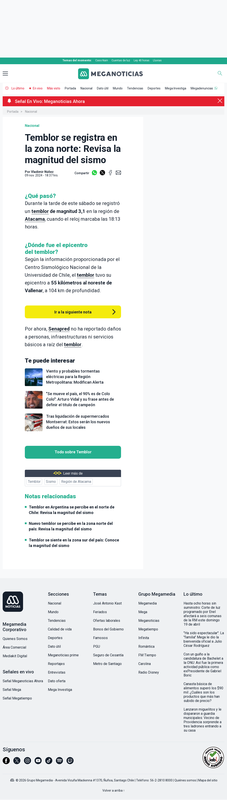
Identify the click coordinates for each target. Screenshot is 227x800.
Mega (142, 612)
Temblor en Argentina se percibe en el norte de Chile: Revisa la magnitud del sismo (71, 510)
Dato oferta (56, 681)
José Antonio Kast (107, 603)
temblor (40, 211)
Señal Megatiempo (17, 698)
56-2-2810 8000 (161, 780)
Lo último (18, 88)
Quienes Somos (15, 639)
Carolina (144, 664)
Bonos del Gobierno (108, 629)
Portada (70, 88)
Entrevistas (56, 672)
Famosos (100, 638)
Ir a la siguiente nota (73, 312)
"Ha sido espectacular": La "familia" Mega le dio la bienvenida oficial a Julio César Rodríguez (204, 639)
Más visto (53, 88)
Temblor (34, 481)
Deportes (154, 88)
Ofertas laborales (106, 620)
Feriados (100, 612)
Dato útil (102, 88)
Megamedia (147, 603)
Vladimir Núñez (42, 172)
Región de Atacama (76, 481)
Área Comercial (14, 647)
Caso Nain (101, 60)
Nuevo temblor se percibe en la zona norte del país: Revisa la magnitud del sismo (71, 526)
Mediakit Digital (15, 656)
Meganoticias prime (63, 655)
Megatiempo (148, 629)
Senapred (59, 329)
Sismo (51, 481)
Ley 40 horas (141, 60)
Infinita (143, 638)
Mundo (118, 88)
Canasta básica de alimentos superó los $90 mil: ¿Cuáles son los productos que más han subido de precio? (203, 692)
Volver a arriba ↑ (113, 790)
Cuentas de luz (121, 60)
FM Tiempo (147, 655)
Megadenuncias (202, 88)
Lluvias (157, 60)
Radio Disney (148, 672)
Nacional (86, 88)
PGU (96, 646)
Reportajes (56, 664)
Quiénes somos (185, 780)
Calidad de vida (60, 629)
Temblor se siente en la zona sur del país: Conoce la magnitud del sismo (74, 543)
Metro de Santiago (107, 664)
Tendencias (135, 88)
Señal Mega (12, 690)
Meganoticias (148, 620)
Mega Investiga (175, 88)
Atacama (35, 219)
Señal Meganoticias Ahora (23, 681)
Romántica (146, 646)
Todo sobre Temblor (73, 452)
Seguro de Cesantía (108, 655)
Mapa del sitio (207, 780)
